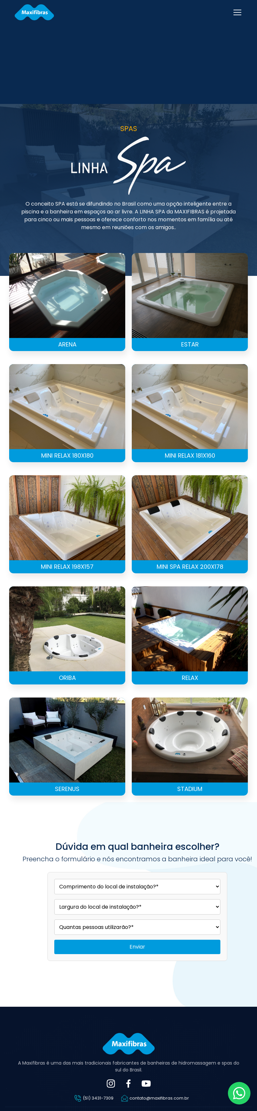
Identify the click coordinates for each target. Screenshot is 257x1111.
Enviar (137, 947)
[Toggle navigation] (237, 12)
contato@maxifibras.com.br (159, 1098)
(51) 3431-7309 (98, 1098)
